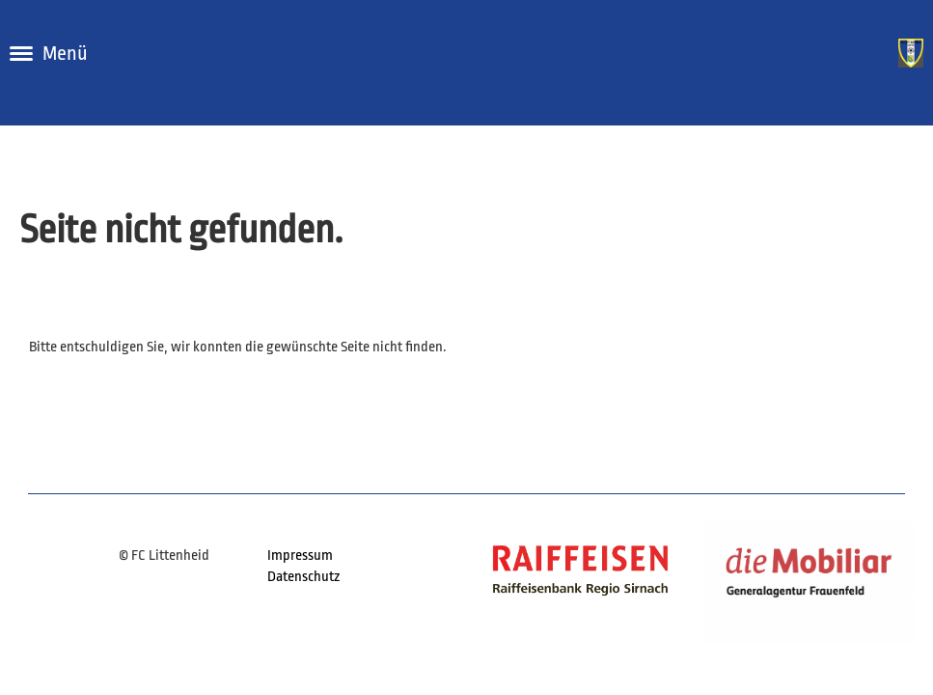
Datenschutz (303, 577)
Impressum (300, 555)
